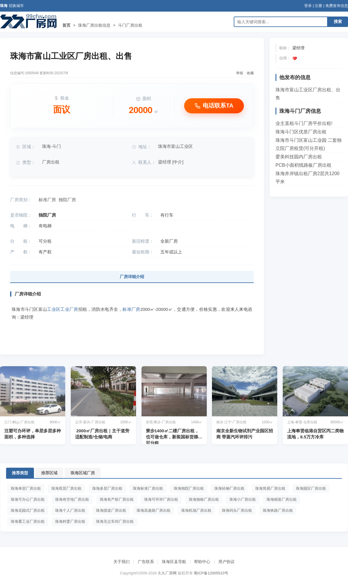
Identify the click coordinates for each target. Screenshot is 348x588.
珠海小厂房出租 (242, 499)
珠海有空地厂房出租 (72, 499)
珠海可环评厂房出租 (161, 499)
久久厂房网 (167, 573)
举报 (239, 73)
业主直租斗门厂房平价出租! (304, 123)
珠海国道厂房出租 (111, 510)
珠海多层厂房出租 (107, 488)
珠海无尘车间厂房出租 (115, 521)
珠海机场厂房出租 (196, 510)
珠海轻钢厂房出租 (229, 488)
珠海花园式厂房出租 (28, 510)
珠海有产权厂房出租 (117, 499)
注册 (318, 5)
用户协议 (226, 561)
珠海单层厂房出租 (26, 488)
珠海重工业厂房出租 (28, 521)
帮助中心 (202, 561)
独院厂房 (67, 199)
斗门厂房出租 (130, 25)
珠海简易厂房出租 (270, 488)
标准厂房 (47, 199)
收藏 (250, 73)
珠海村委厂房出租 (70, 521)
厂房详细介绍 (132, 276)
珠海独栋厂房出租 (204, 499)
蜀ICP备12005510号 (211, 573)
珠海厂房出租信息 (94, 25)
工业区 (53, 309)
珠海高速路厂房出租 (154, 510)
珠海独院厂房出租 (189, 488)
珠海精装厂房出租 (282, 499)
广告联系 (146, 561)
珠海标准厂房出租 (148, 488)
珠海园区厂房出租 (311, 488)
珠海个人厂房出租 (70, 510)
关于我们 (121, 561)
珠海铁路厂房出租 (278, 510)
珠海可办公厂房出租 (28, 499)
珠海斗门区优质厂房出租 (301, 131)
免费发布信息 (336, 5)
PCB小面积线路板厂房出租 (303, 165)
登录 (308, 5)
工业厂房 (69, 309)
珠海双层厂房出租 (66, 488)
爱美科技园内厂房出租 (299, 156)
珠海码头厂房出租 (237, 510)
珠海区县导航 (174, 561)
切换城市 (16, 5)
